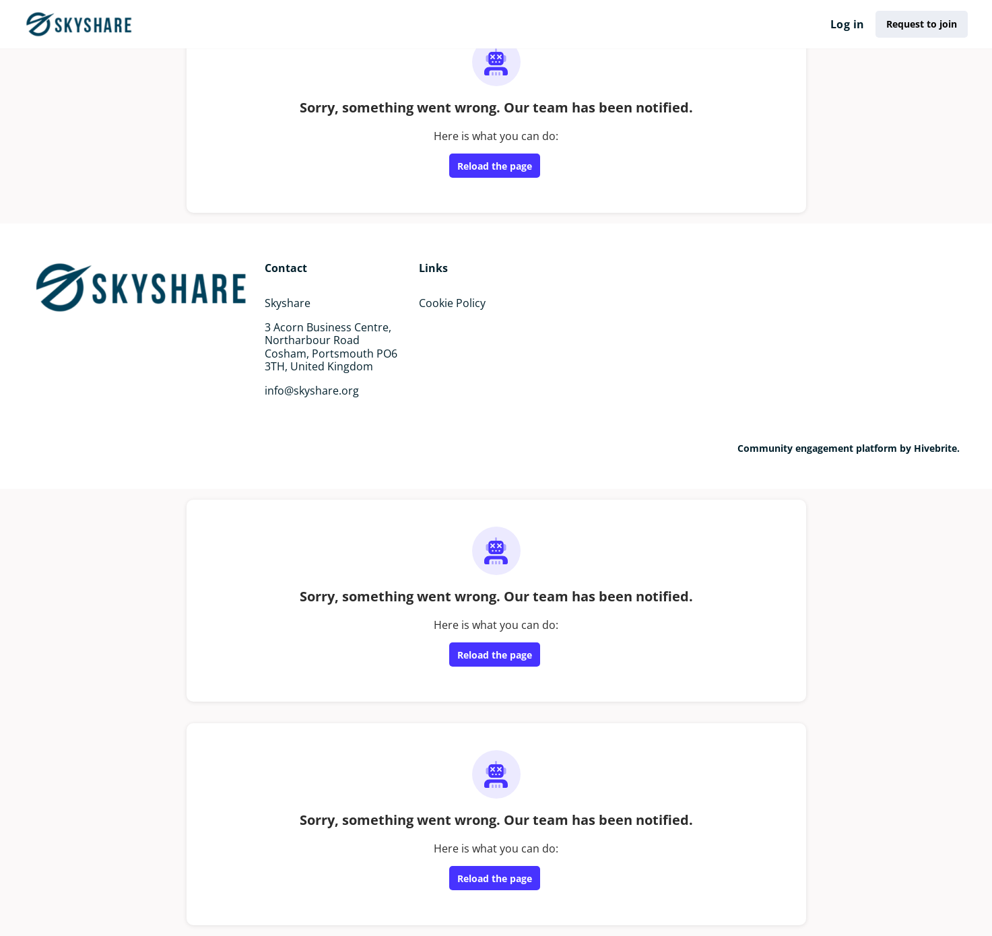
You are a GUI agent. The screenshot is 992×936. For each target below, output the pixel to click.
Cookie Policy (452, 303)
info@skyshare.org (312, 390)
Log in (847, 24)
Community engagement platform (817, 448)
